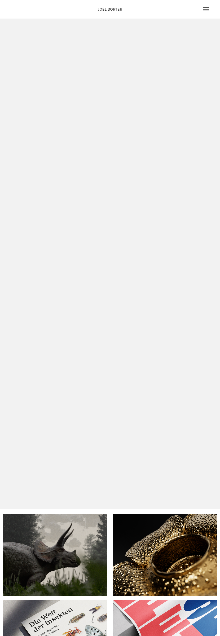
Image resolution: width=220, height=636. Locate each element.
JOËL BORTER (110, 9)
